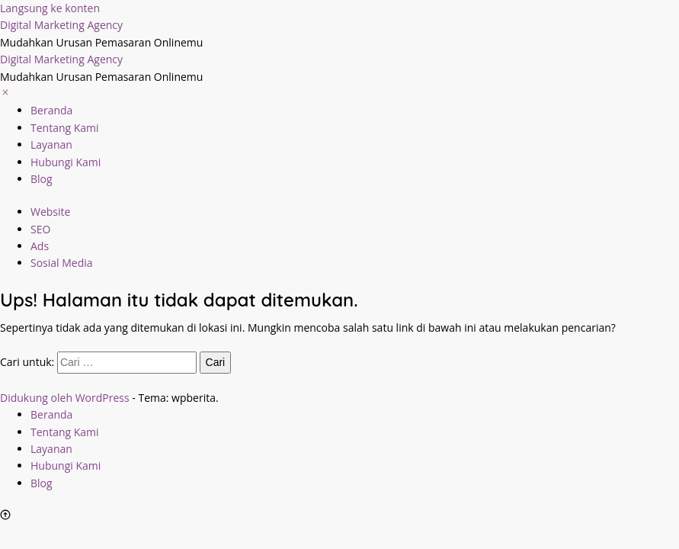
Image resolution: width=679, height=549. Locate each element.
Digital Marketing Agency (61, 25)
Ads (39, 246)
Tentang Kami (64, 127)
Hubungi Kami (65, 162)
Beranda (51, 110)
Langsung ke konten (50, 8)
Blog (41, 179)
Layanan (51, 144)
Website (50, 211)
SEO (40, 229)
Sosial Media (61, 262)
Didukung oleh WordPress (65, 397)
